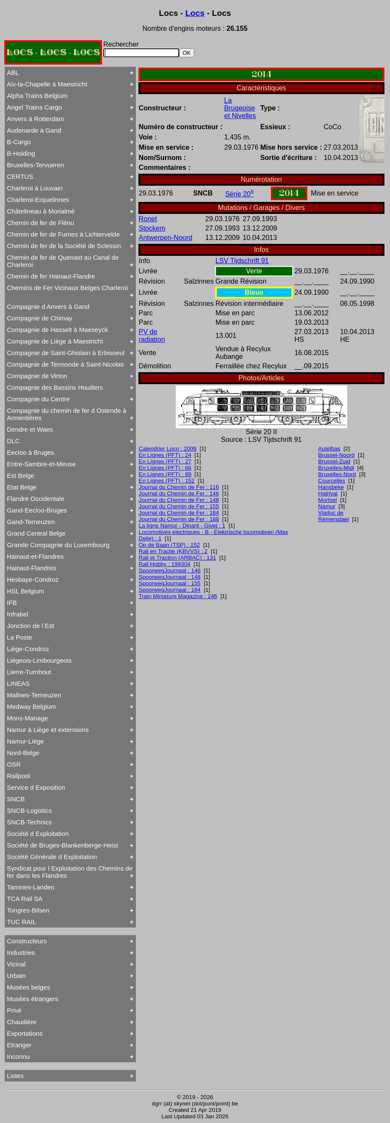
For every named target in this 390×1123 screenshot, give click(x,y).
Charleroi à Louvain (35, 188)
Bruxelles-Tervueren (35, 165)
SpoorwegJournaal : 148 (170, 577)
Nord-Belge (23, 752)
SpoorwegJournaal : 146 (170, 570)
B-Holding (21, 153)
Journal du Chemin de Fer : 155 (179, 506)
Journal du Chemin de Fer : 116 (179, 487)
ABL (13, 72)
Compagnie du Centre (38, 399)
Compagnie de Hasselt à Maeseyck (57, 329)
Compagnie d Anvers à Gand (48, 306)
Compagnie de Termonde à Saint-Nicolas (65, 364)
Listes (15, 1075)
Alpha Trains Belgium (37, 95)
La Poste (19, 637)
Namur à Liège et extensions (48, 729)
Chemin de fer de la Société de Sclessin (64, 245)
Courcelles (331, 480)
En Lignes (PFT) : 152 (167, 480)
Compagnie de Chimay (39, 318)
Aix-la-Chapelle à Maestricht (47, 84)
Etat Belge (21, 487)
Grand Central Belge (36, 533)
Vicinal (16, 964)
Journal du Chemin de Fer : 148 (179, 500)
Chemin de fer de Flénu (40, 222)
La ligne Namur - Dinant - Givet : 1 (182, 525)
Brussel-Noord (336, 455)
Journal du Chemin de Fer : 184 (179, 513)
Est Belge (20, 475)
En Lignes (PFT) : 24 (165, 455)
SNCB (16, 799)
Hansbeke (331, 487)
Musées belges (28, 987)
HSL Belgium (25, 591)
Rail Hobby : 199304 (165, 564)
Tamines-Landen (30, 887)
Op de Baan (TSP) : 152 (169, 545)
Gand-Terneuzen (31, 521)
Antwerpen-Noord (165, 237)
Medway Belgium (31, 706)
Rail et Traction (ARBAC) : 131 (177, 557)
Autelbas (329, 448)
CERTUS (20, 176)
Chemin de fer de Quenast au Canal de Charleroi (63, 261)
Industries (21, 952)
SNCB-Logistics (29, 810)
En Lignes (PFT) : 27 (165, 461)
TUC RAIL (21, 921)
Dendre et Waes (30, 429)
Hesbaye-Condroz (33, 579)
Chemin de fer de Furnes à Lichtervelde (63, 234)
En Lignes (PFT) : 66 (165, 468)
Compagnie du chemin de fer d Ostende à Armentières (66, 414)
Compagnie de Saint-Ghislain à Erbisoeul (65, 352)
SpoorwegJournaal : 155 (170, 583)
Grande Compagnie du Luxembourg (58, 544)
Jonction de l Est (30, 625)
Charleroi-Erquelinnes (38, 199)
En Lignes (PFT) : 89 (165, 474)
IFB (12, 602)
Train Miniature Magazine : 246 (178, 596)
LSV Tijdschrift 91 (242, 260)
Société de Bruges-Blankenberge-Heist (62, 845)
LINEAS (18, 683)
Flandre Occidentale (35, 498)
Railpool (18, 775)
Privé (14, 1010)
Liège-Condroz (28, 648)
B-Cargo (19, 141)
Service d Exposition (36, 787)
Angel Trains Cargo (34, 107)
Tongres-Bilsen (28, 910)
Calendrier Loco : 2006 (168, 448)
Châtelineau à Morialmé (41, 211)
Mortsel (327, 500)
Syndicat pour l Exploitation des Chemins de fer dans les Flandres (70, 872)
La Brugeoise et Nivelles (240, 108)
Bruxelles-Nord (337, 474)
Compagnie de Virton (37, 375)
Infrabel (17, 614)
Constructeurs (27, 941)
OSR (14, 764)
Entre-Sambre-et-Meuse (41, 464)
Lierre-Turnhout (29, 672)
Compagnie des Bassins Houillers (55, 387)
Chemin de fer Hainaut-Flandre (51, 276)
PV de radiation (152, 335)
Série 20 (239, 194)
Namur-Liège (25, 741)
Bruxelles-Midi (336, 468)
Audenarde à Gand (34, 130)
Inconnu (18, 1056)
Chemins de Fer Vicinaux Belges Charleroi (67, 287)
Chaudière (21, 1021)
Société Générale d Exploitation (52, 856)
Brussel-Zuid (334, 461)
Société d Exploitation (38, 833)
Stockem (152, 228)
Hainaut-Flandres (31, 568)
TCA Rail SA (24, 898)
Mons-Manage (27, 718)
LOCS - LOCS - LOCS (53, 52)
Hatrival (327, 493)
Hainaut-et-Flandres (35, 556)
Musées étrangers (32, 998)
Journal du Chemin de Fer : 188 (179, 519)
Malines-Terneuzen (34, 695)
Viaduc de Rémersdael (333, 516)
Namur (326, 506)
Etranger (19, 1045)
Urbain (16, 975)
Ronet (148, 218)
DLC (13, 440)
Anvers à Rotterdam (35, 118)
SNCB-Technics (29, 822)
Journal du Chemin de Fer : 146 (179, 493)
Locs (195, 13)
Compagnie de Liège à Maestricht (55, 341)
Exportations (24, 1033)
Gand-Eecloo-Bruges (37, 510)
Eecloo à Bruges (30, 452)
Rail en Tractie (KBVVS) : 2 (173, 551)
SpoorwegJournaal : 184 (170, 590)
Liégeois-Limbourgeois (39, 660)
